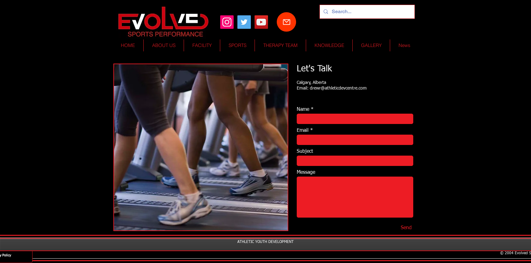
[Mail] (286, 22)
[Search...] (366, 11)
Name (303, 109)
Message (306, 172)
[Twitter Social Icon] (244, 22)
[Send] (406, 228)
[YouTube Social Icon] (261, 22)
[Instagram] (227, 22)
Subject (305, 151)
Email (303, 130)
